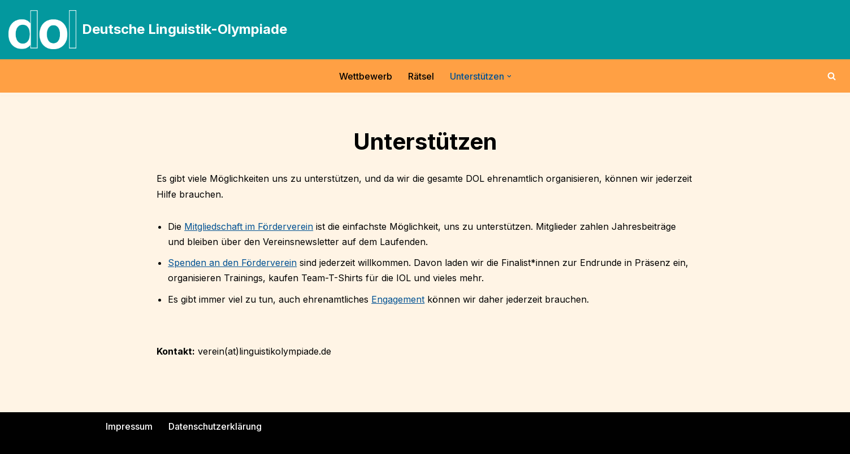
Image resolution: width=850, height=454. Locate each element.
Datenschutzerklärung (215, 426)
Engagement (397, 299)
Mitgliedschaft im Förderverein (248, 226)
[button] (509, 76)
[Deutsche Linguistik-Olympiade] (147, 29)
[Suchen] (831, 76)
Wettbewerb (365, 76)
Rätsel (421, 76)
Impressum (129, 426)
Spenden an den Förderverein (232, 262)
